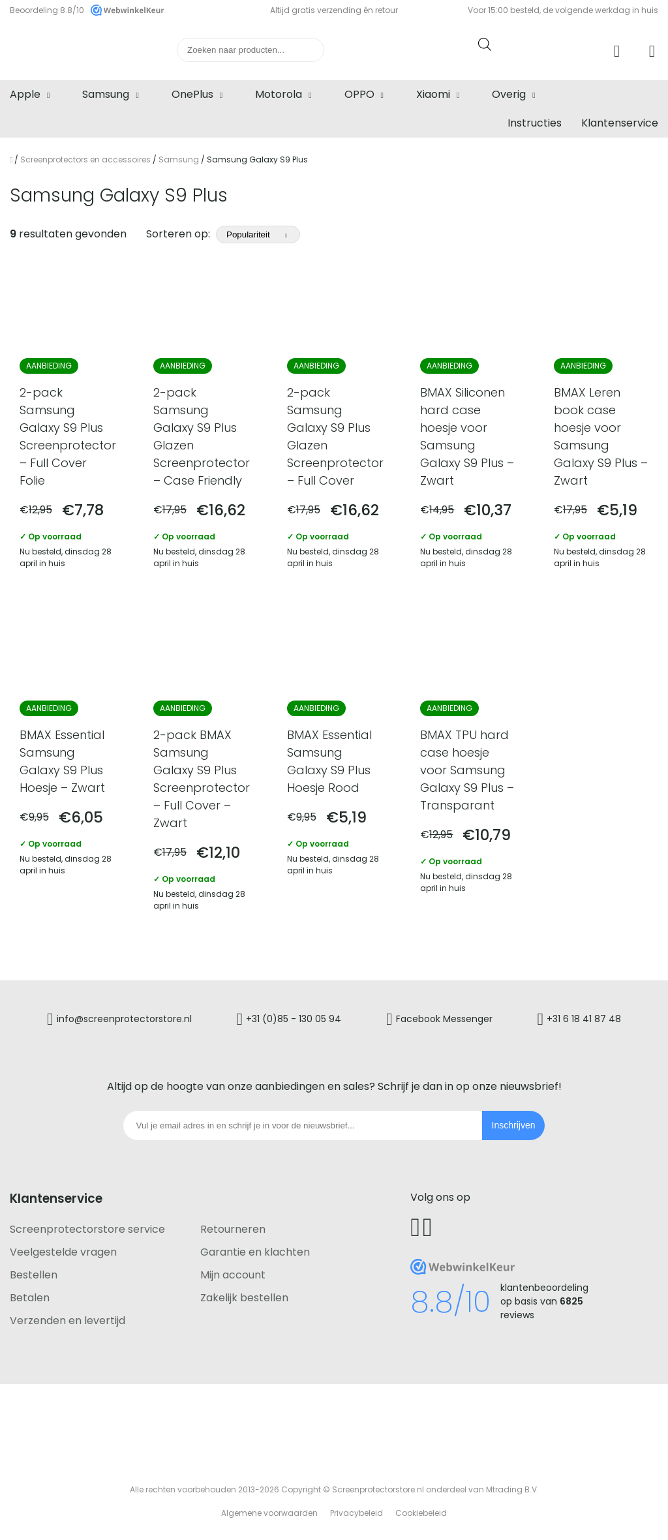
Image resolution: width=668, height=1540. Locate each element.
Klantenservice (619, 122)
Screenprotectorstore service (87, 1229)
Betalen (30, 1297)
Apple (25, 94)
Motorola (278, 94)
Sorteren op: (223, 233)
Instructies (535, 122)
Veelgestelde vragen (63, 1252)
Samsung (105, 94)
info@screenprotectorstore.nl (124, 1018)
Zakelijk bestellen (244, 1297)
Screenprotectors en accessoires (85, 159)
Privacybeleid (356, 1512)
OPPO (359, 94)
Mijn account (233, 1274)
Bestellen (33, 1274)
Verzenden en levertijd (67, 1320)
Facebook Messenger (444, 1018)
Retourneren (233, 1229)
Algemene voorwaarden (269, 1512)
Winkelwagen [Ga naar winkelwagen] (653, 51)
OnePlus (192, 94)
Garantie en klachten (255, 1252)
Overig (509, 94)
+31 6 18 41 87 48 (584, 1018)
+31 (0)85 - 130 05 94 (293, 1018)
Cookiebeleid (421, 1512)
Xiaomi (433, 94)
